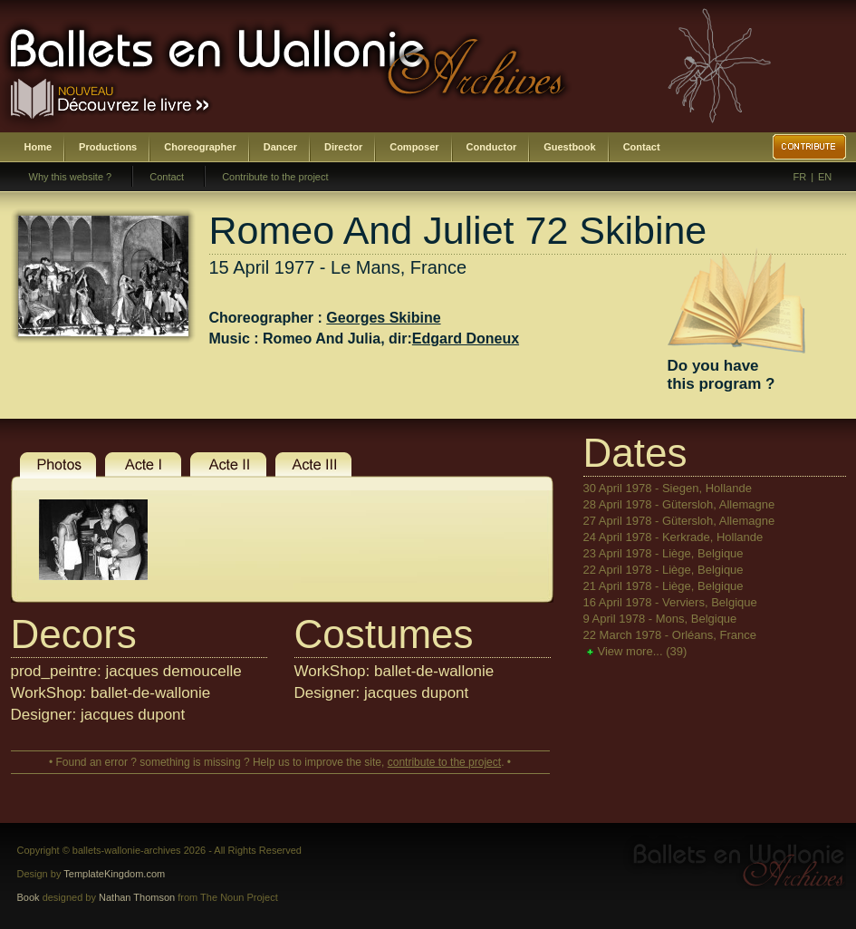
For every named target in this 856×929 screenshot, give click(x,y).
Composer (414, 146)
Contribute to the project (275, 176)
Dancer (280, 146)
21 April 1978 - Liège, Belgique (663, 586)
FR (800, 176)
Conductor (491, 146)
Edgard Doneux (465, 338)
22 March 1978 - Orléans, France (669, 635)
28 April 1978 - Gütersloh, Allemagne (679, 504)
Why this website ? (70, 176)
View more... (643, 651)
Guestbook (569, 146)
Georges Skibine (383, 317)
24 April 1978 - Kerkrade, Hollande (673, 537)
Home (38, 146)
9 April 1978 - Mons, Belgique (660, 618)
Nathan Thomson (137, 897)
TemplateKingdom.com (114, 873)
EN (825, 176)
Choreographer (200, 146)
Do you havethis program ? (721, 374)
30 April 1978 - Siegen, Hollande (667, 488)
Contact (641, 146)
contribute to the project (444, 762)
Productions (108, 146)
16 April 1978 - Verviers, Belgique (670, 602)
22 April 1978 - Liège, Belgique (663, 569)
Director (343, 146)
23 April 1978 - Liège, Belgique (663, 553)
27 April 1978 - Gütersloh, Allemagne (679, 520)
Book (28, 897)
